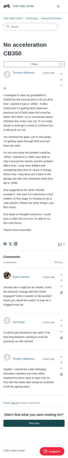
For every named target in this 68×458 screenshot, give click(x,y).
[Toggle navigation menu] (58, 6)
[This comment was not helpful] (61, 286)
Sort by (59, 262)
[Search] (31, 26)
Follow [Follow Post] (34, 64)
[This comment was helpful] (61, 275)
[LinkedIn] (15, 244)
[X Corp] (10, 244)
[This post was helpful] (61, 74)
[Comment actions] (61, 293)
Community (32, 18)
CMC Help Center (12, 18)
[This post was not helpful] (61, 85)
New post (34, 423)
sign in (14, 403)
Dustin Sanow (21, 276)
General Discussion (51, 18)
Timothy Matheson (24, 72)
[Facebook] (5, 244)
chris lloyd (19, 322)
